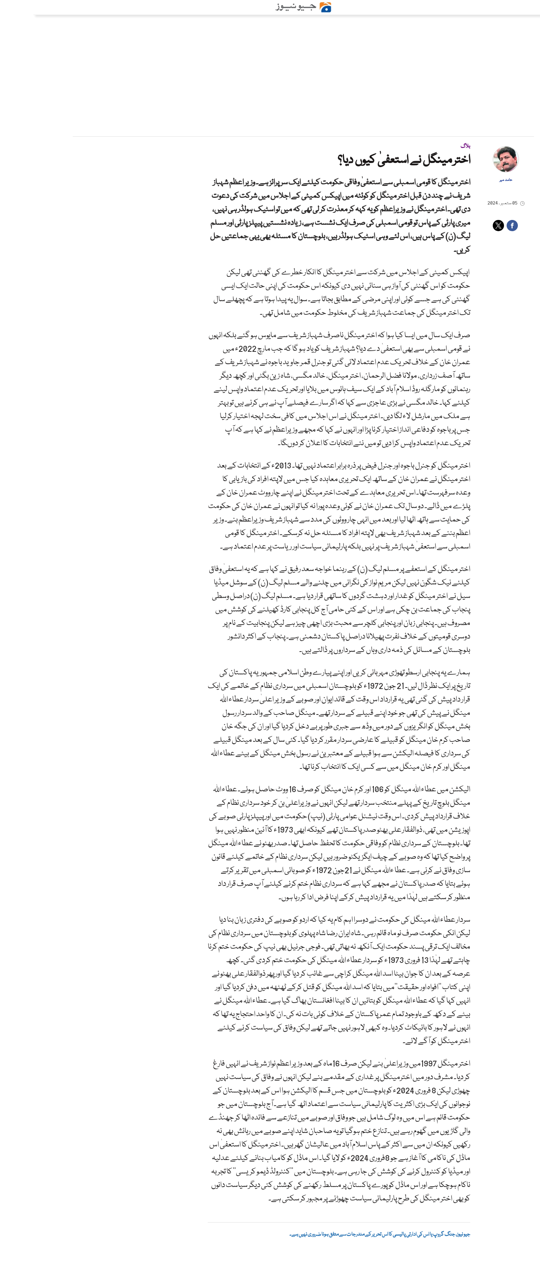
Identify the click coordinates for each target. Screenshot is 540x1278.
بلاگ (432, 146)
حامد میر (472, 180)
